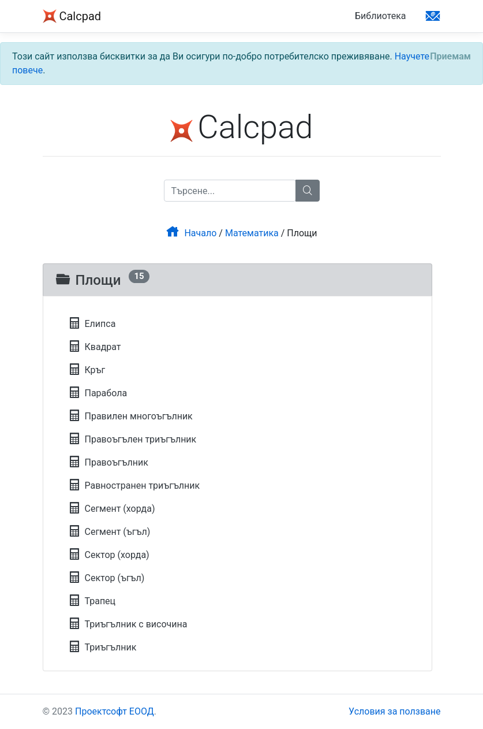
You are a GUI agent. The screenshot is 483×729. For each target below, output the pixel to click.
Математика (252, 233)
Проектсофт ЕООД (114, 711)
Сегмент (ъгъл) (110, 531)
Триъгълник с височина (128, 624)
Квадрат (95, 346)
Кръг (87, 369)
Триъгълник (103, 647)
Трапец (92, 601)
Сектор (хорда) (109, 554)
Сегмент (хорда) (112, 508)
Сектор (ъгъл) (107, 577)
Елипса (92, 323)
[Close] (450, 56)
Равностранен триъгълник (134, 485)
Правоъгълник (108, 462)
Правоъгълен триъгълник (133, 439)
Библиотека (380, 15)
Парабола (98, 393)
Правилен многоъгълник (131, 416)
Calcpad (72, 17)
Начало (191, 233)
